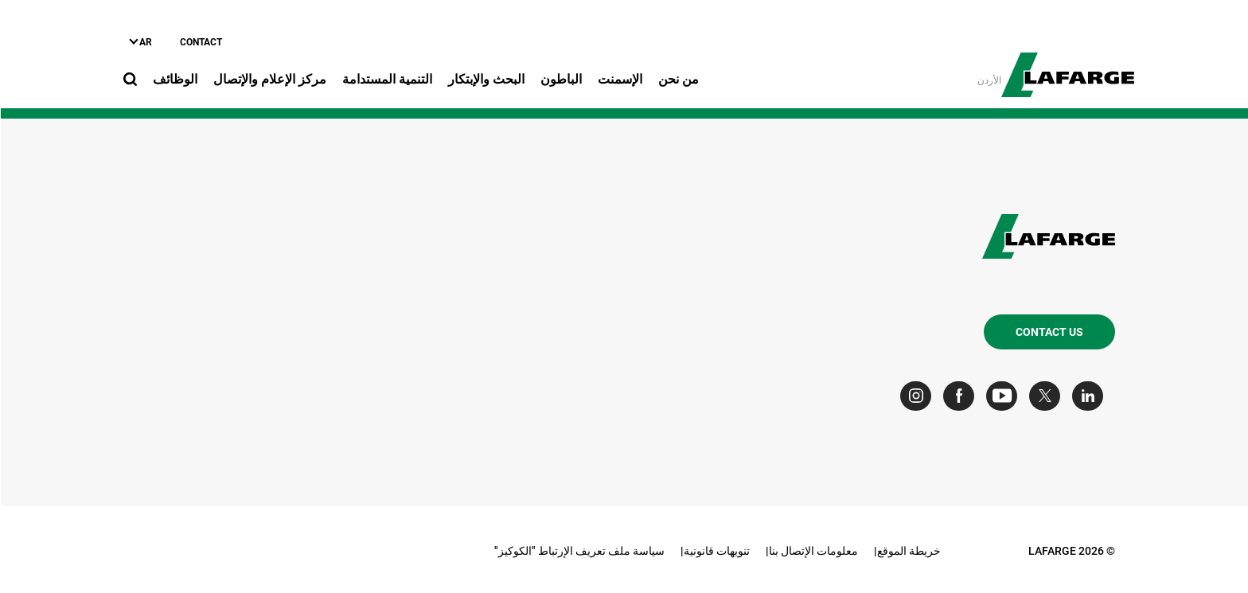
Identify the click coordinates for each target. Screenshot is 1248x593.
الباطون (560, 79)
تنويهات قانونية (716, 550)
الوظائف (174, 79)
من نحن (677, 79)
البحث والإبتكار (485, 79)
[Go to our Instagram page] (918, 396)
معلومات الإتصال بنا (812, 550)
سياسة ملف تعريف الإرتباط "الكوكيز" (578, 550)
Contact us (1048, 332)
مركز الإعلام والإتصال (269, 79)
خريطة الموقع (908, 550)
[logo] (1066, 66)
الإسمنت (619, 79)
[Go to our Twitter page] (1047, 396)
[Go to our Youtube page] (1004, 396)
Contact (200, 42)
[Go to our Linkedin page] (1090, 396)
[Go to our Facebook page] (961, 396)
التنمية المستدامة (386, 79)
